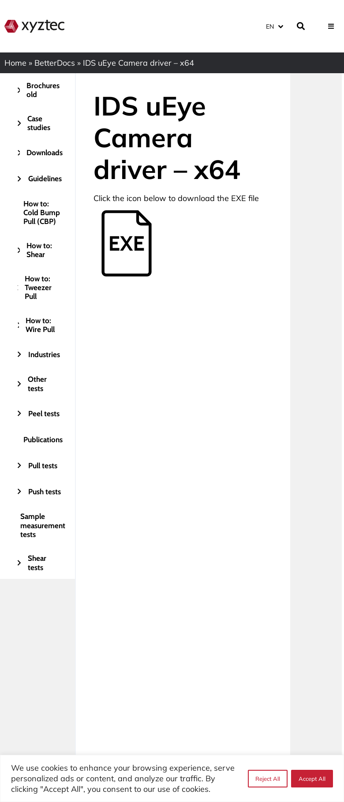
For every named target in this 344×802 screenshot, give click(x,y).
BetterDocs (54, 63)
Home (15, 63)
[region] (172, 778)
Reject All (267, 778)
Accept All (312, 778)
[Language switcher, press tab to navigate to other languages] (274, 26)
